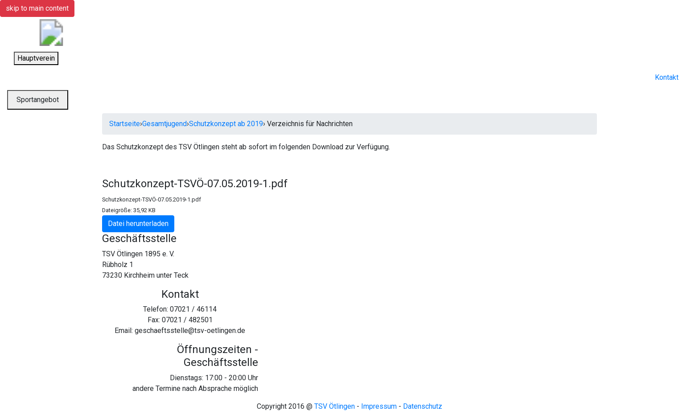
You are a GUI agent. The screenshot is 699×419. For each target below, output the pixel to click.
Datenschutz (422, 406)
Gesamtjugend (164, 123)
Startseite (124, 123)
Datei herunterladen (138, 223)
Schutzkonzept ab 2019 (226, 123)
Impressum (379, 406)
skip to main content (37, 8)
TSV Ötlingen (334, 406)
